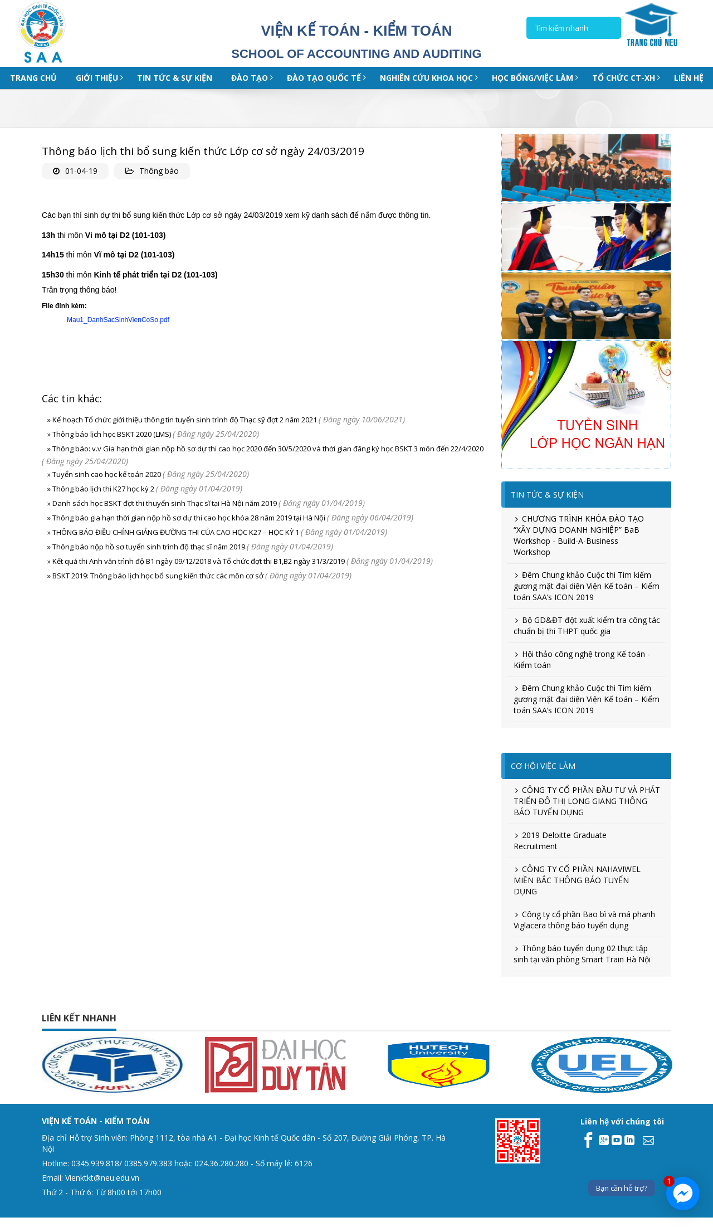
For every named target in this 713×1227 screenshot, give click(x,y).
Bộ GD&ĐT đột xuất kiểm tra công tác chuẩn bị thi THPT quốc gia (587, 625)
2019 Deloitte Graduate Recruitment (560, 840)
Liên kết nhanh (79, 1018)
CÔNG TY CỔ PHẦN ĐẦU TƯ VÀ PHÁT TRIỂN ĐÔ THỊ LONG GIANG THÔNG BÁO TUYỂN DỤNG (587, 801)
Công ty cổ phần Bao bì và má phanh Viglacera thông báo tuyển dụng (584, 920)
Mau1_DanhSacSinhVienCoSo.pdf (118, 320)
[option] (164, 1065)
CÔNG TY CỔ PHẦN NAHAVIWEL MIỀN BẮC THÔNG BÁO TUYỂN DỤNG (577, 880)
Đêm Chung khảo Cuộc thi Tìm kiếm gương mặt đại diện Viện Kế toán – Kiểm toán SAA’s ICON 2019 (587, 585)
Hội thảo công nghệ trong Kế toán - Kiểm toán (582, 659)
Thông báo (159, 170)
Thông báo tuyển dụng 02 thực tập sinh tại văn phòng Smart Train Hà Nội (582, 954)
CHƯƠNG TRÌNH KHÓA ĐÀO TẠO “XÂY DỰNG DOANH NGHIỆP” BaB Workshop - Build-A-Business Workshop (579, 535)
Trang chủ (33, 77)
